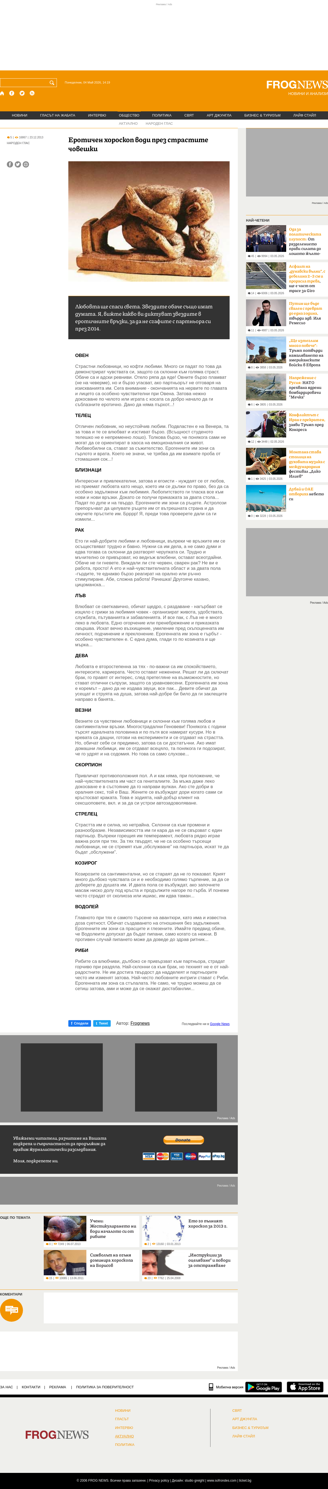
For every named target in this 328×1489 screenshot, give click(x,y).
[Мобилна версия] (226, 1386)
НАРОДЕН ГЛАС (159, 123)
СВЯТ (189, 115)
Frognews (140, 1023)
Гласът (122, 1419)
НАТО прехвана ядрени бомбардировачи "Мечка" (305, 387)
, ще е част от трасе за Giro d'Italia (307, 280)
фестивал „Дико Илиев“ (307, 464)
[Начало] (2, 93)
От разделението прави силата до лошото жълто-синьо (305, 243)
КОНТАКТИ (31, 1387)
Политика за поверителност (105, 1387)
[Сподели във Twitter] (18, 164)
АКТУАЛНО (128, 123)
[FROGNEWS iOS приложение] (305, 1386)
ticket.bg (245, 1480)
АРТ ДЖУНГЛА (219, 115)
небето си (306, 494)
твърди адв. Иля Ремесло (305, 313)
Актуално (124, 1436)
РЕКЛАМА (57, 1387)
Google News (220, 1024)
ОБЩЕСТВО (129, 115)
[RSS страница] (32, 93)
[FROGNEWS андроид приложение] (263, 1386)
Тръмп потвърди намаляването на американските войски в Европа (306, 353)
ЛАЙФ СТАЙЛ (304, 115)
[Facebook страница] (12, 93)
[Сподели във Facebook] (10, 164)
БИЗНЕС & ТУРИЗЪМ (262, 115)
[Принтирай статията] (26, 164)
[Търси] (53, 83)
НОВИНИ (19, 115)
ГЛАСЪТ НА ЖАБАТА (57, 115)
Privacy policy (159, 1480)
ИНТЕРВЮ (97, 115)
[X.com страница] (22, 93)
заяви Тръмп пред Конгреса (307, 422)
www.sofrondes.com (221, 1480)
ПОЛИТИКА (162, 115)
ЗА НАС (6, 1387)
